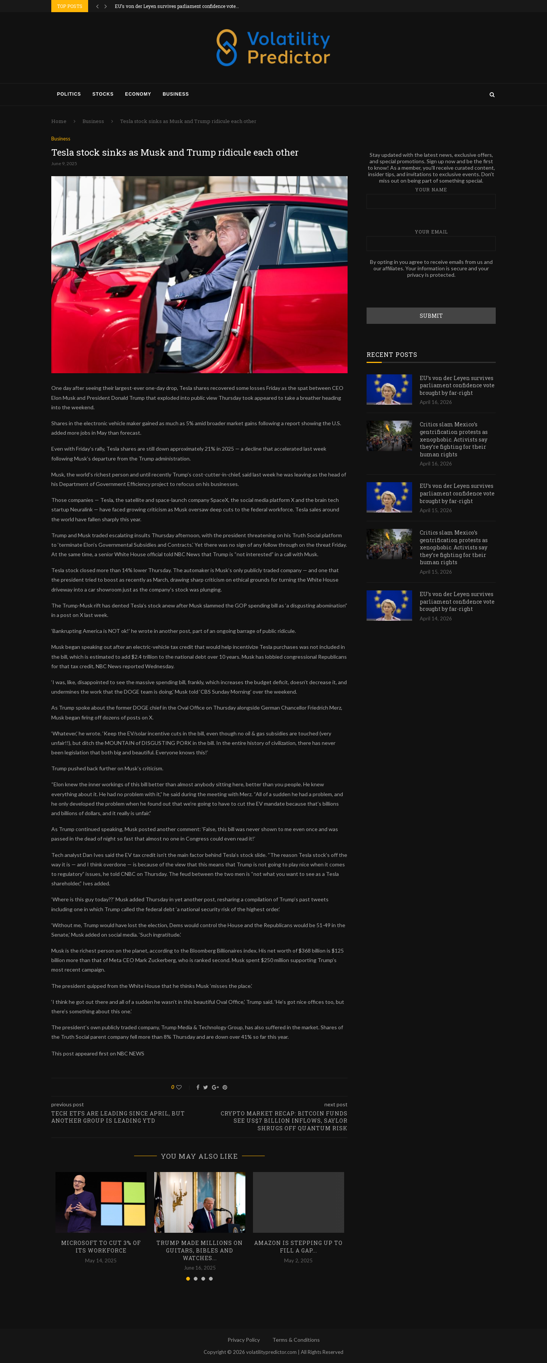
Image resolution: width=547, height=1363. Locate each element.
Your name (431, 197)
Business (176, 94)
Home (58, 121)
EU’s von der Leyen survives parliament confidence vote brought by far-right (457, 385)
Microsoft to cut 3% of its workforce (101, 1246)
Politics (69, 94)
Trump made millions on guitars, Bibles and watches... (200, 1250)
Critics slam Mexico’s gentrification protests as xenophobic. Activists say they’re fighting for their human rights (454, 438)
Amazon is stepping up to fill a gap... (298, 1246)
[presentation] (424, 292)
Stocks (103, 94)
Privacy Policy (244, 1339)
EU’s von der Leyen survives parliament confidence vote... (177, 6)
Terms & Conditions (296, 1339)
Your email (431, 239)
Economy (138, 94)
